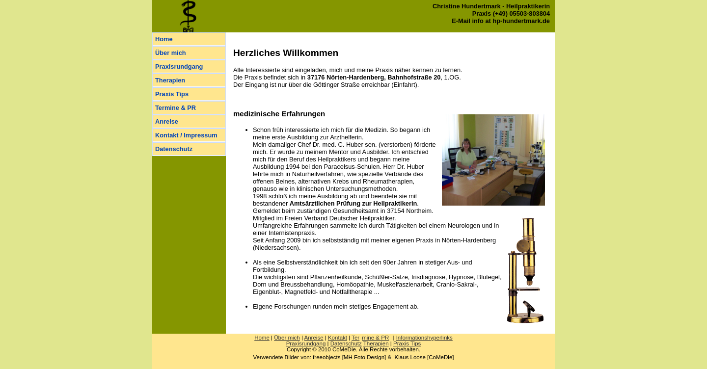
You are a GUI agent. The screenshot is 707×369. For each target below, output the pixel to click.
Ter (370, 338)
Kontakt (337, 338)
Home (164, 39)
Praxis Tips (172, 94)
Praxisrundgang (179, 66)
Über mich (170, 52)
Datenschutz (173, 149)
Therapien (170, 80)
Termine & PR (175, 107)
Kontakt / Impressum (186, 135)
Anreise (166, 121)
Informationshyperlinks (424, 338)
